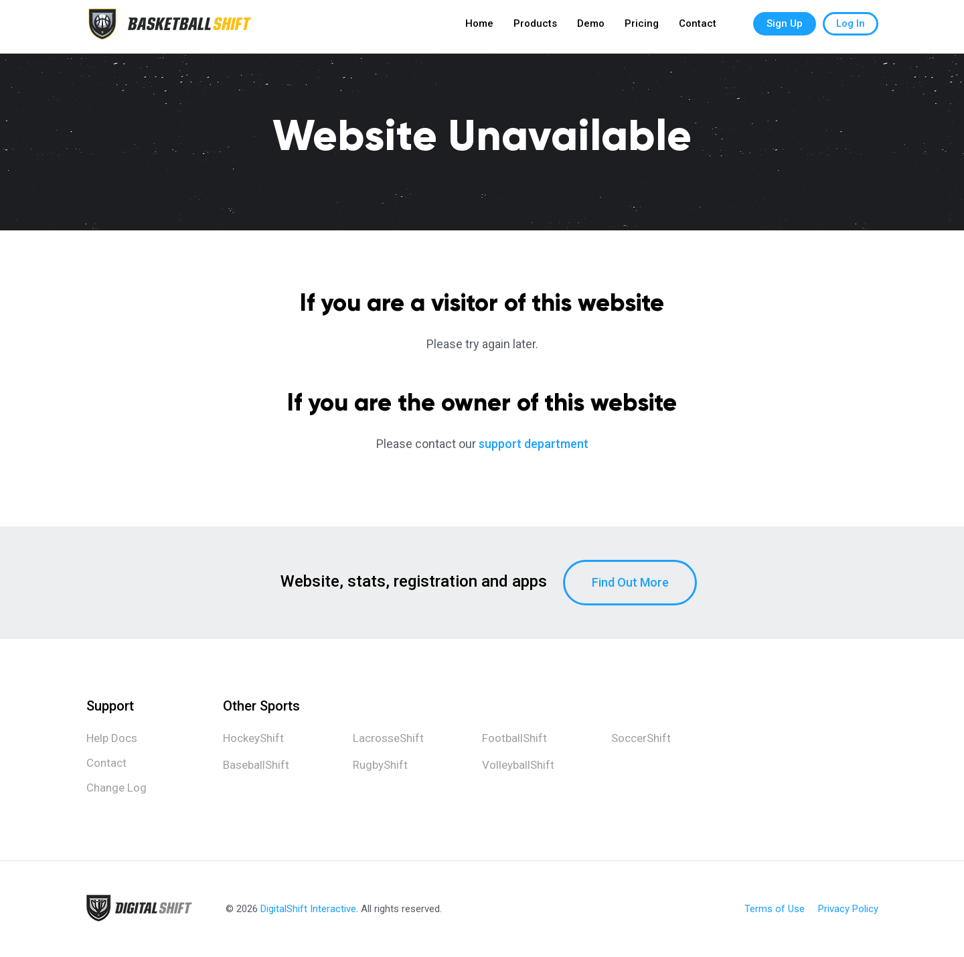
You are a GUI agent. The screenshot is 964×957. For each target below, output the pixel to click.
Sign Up (785, 27)
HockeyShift (253, 738)
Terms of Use (774, 909)
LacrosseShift (388, 738)
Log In (850, 27)
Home (479, 27)
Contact (697, 27)
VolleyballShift (518, 764)
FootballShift (514, 738)
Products (535, 27)
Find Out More (630, 582)
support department (533, 444)
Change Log (116, 787)
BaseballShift (256, 764)
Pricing (642, 27)
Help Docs (111, 738)
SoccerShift (641, 738)
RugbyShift (380, 764)
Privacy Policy (848, 909)
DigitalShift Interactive (308, 909)
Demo (591, 27)
